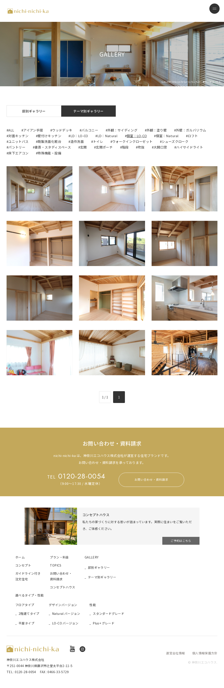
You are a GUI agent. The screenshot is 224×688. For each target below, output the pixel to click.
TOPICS (55, 565)
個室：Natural (167, 135)
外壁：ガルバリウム (191, 130)
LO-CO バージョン (65, 623)
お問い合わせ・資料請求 (151, 480)
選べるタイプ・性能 (29, 595)
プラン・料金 (59, 557)
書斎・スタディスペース (53, 147)
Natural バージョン (66, 614)
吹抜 (141, 147)
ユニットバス (18, 141)
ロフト (193, 135)
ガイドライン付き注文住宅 (27, 576)
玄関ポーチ (104, 147)
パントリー (16, 147)
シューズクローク (175, 141)
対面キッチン (18, 135)
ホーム (20, 557)
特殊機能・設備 (49, 153)
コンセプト (23, 565)
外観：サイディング (122, 130)
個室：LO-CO (137, 135)
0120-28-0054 (76, 476)
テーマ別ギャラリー (88, 111)
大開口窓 (160, 147)
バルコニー (89, 130)
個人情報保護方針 (204, 653)
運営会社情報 (175, 653)
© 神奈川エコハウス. (202, 662)
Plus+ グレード (103, 623)
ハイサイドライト (189, 147)
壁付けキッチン (49, 135)
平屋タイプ (26, 623)
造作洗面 (77, 141)
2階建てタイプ (29, 614)
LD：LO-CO (79, 135)
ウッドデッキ (62, 130)
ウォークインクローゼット (132, 141)
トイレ (98, 141)
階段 (125, 147)
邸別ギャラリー (34, 111)
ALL (11, 130)
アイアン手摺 (33, 130)
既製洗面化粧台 (49, 141)
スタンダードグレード (108, 614)
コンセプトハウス (62, 587)
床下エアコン (18, 153)
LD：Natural (107, 135)
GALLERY (92, 557)
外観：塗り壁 (157, 130)
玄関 (83, 147)
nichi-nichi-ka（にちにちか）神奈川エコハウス (28, 11)
